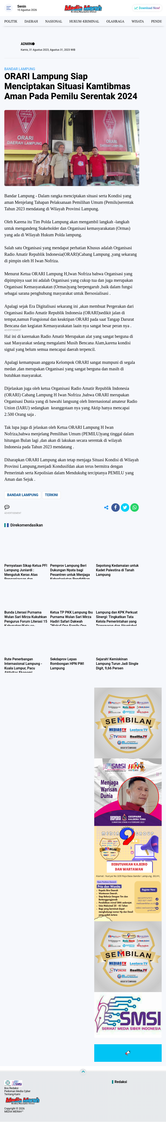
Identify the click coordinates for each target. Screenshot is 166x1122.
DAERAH (31, 21)
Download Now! (149, 8)
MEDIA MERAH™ (13, 1111)
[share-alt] (105, 507)
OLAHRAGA (118, 21)
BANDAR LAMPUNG (19, 69)
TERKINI (51, 495)
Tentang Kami (12, 1094)
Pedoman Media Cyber (17, 1091)
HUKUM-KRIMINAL (86, 21)
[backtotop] (83, 1072)
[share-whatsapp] (134, 507)
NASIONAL (54, 21)
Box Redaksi (11, 1088)
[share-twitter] (124, 507)
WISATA (140, 21)
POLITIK (11, 21)
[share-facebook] (115, 507)
